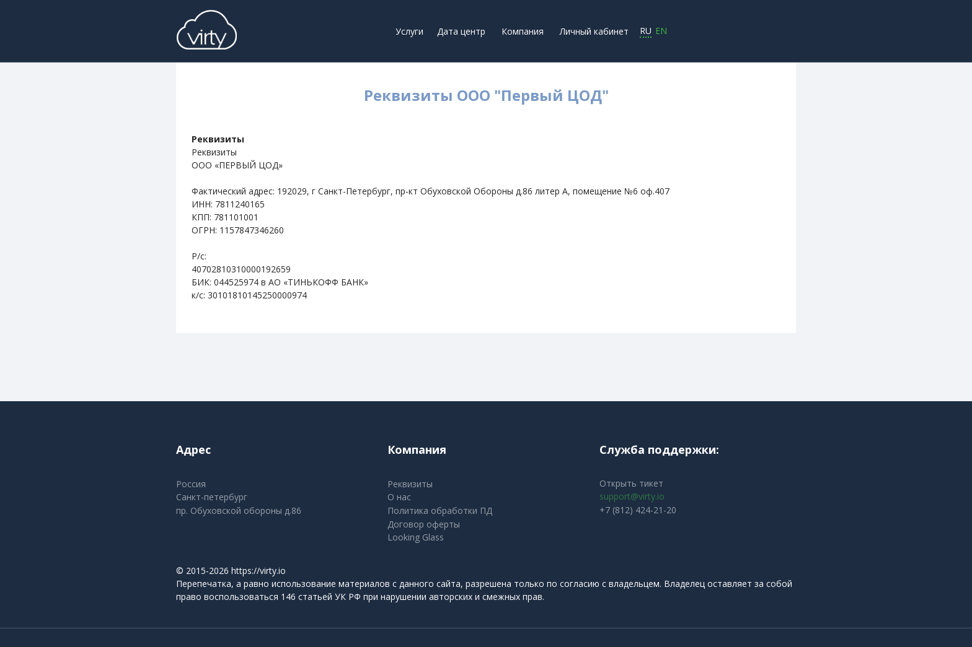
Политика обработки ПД (439, 510)
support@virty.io (632, 496)
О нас (399, 497)
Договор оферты (423, 524)
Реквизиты (410, 484)
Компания (522, 31)
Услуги (409, 31)
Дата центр (461, 31)
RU (646, 31)
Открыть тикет (631, 483)
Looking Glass (415, 537)
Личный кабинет (594, 31)
